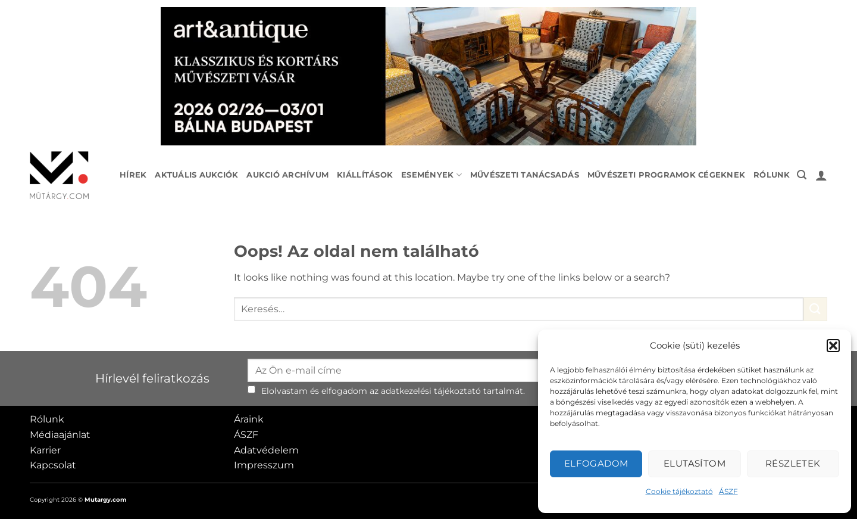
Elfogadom (596, 463)
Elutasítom (695, 463)
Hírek (133, 174)
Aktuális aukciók (196, 174)
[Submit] (815, 309)
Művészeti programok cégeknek (666, 174)
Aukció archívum (287, 174)
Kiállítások (365, 174)
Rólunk (771, 174)
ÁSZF (728, 491)
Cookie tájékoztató (679, 491)
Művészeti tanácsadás (524, 174)
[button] (833, 346)
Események (431, 175)
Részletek (793, 463)
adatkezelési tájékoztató (431, 391)
